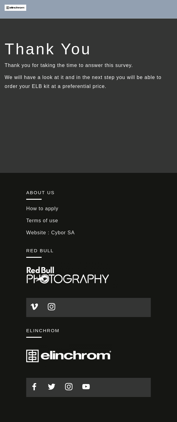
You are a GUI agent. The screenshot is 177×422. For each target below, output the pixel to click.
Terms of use (42, 220)
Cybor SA (63, 232)
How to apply (42, 208)
